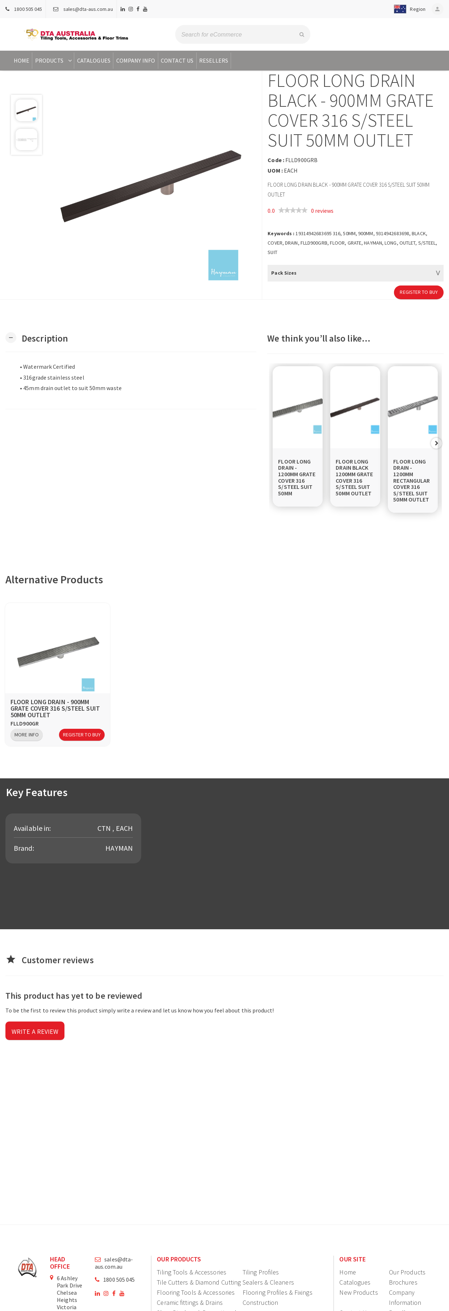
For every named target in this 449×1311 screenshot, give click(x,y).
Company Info (135, 60)
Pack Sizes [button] (284, 273)
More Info (26, 734)
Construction (260, 1302)
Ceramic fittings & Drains (190, 1302)
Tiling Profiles (261, 1272)
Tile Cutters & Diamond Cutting (199, 1282)
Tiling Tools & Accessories (191, 1272)
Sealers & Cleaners (268, 1282)
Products (54, 60)
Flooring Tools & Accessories (196, 1292)
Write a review (35, 1031)
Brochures (403, 1282)
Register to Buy (419, 292)
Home (21, 60)
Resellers (213, 60)
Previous (274, 443)
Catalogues (93, 60)
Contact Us (177, 60)
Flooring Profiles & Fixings (277, 1292)
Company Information (405, 1297)
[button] (407, 9)
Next (436, 443)
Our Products (407, 1272)
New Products (358, 1292)
